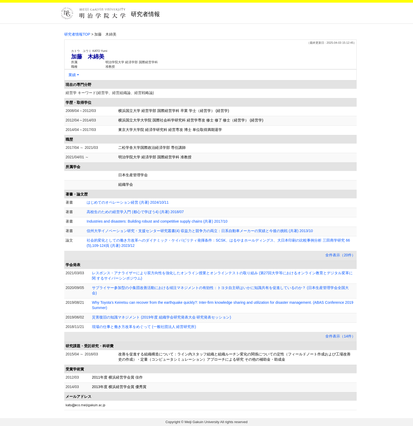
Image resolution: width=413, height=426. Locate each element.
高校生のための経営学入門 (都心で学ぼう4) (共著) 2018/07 (135, 212)
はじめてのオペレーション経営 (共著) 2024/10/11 (128, 202)
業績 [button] (72, 75)
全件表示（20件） (340, 255)
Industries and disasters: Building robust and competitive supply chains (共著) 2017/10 (157, 221)
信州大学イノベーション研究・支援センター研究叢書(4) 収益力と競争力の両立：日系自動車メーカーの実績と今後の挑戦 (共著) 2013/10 (200, 231)
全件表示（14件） (340, 336)
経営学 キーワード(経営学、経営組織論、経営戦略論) (110, 93)
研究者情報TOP (77, 34)
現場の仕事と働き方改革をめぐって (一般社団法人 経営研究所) (144, 327)
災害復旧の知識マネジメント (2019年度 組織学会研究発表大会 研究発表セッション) (161, 317)
